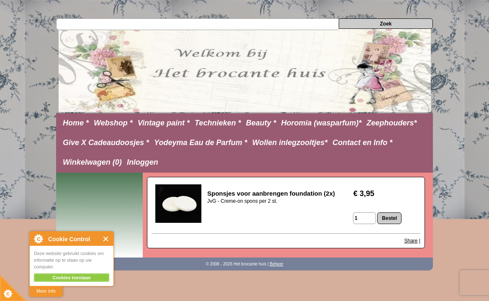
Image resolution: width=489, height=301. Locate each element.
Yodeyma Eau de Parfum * (200, 142)
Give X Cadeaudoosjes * (106, 142)
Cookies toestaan (71, 277)
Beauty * (261, 123)
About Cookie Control (38, 239)
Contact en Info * (362, 142)
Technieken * (218, 123)
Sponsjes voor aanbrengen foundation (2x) (271, 193)
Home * (76, 123)
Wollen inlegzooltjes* (290, 142)
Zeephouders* (392, 123)
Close (106, 239)
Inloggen (142, 162)
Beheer (276, 264)
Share (411, 241)
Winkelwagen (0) (92, 162)
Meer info (46, 290)
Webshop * (113, 123)
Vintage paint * (164, 123)
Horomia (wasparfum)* (321, 123)
